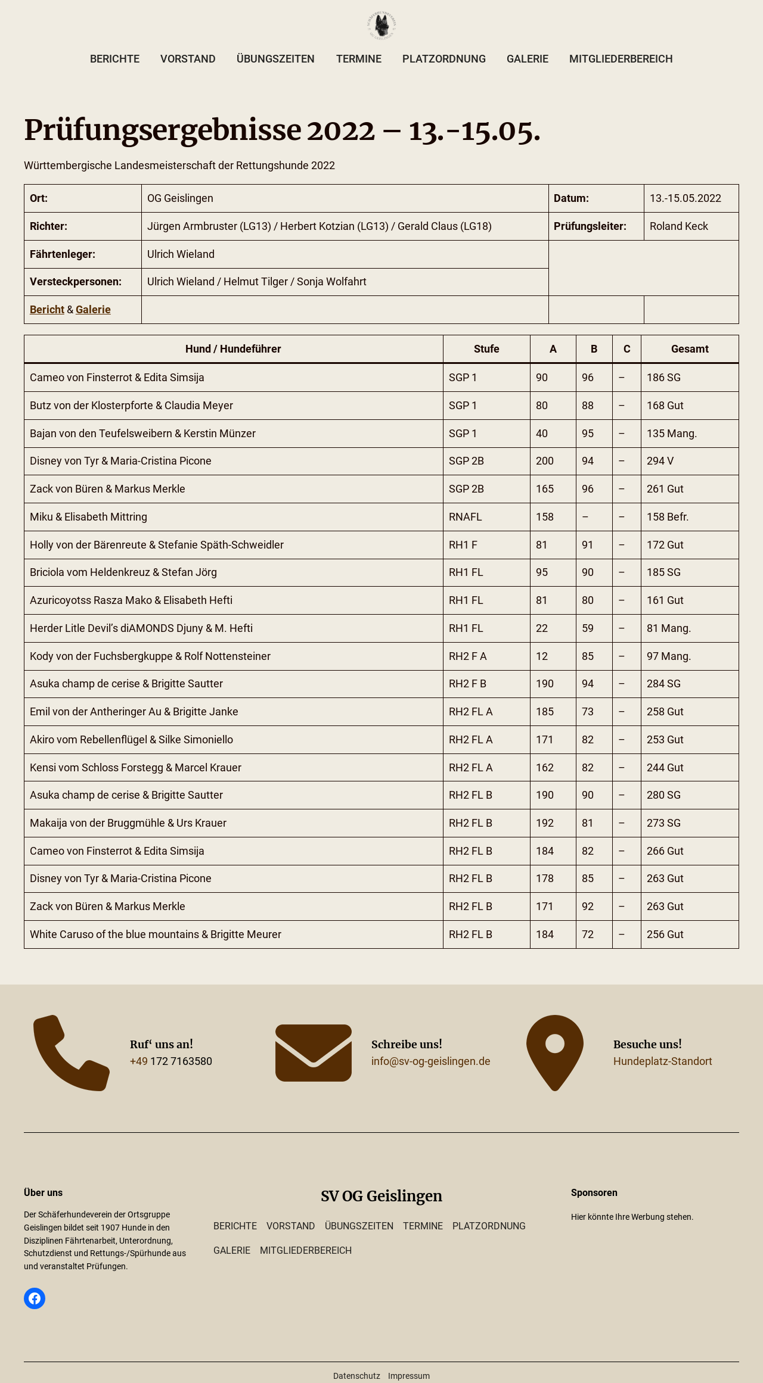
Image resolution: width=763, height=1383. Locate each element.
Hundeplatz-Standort (662, 1061)
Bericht (47, 310)
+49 (139, 1061)
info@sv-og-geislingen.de (431, 1061)
